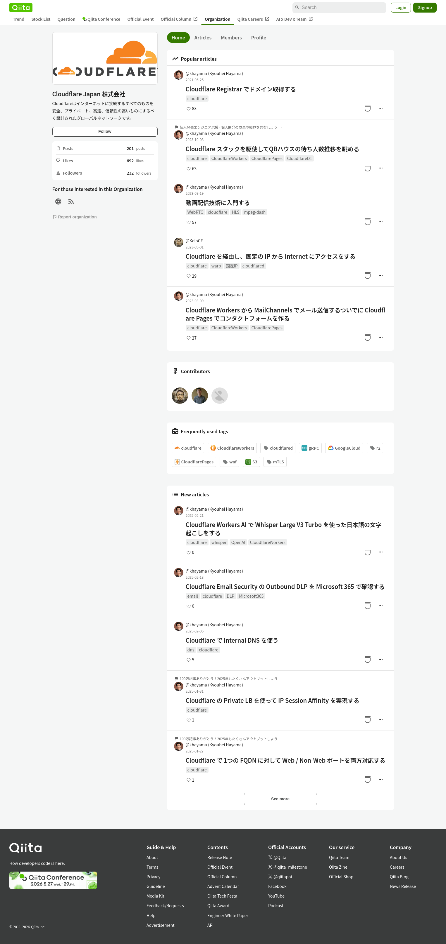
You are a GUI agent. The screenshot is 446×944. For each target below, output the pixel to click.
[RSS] (71, 202)
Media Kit (155, 896)
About (152, 857)
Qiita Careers (253, 19)
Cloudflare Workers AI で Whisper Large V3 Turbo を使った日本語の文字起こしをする (284, 529)
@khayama (214, 73)
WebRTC (195, 212)
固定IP (232, 266)
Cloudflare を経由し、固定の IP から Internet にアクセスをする (271, 256)
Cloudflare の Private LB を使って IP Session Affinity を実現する (272, 700)
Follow (104, 131)
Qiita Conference (101, 19)
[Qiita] (20, 7)
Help (151, 915)
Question (66, 19)
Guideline (156, 886)
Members (231, 37)
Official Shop (341, 876)
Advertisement (161, 925)
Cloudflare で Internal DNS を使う (232, 640)
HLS (236, 212)
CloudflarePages (267, 158)
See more (280, 799)
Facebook (277, 886)
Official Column (179, 19)
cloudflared (253, 266)
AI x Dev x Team (294, 19)
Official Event (140, 19)
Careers (397, 867)
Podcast (275, 905)
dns (190, 650)
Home (178, 37)
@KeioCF (194, 241)
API (210, 925)
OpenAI (238, 542)
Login (401, 7)
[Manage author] (380, 108)
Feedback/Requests (165, 905)
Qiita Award (218, 905)
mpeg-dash (255, 212)
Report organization (74, 217)
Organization (217, 19)
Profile (258, 37)
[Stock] (367, 108)
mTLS (275, 462)
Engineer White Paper (227, 915)
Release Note (219, 857)
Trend (18, 19)
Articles (202, 37)
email (192, 596)
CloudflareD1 (299, 158)
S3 (251, 462)
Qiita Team (339, 857)
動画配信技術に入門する (218, 203)
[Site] (58, 202)
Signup (425, 7)
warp (216, 266)
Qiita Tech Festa (222, 896)
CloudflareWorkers (229, 158)
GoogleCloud (344, 448)
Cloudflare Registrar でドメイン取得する (241, 89)
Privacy (153, 876)
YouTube (276, 896)
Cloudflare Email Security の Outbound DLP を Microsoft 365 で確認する (285, 587)
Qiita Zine (338, 867)
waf (229, 462)
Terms (152, 867)
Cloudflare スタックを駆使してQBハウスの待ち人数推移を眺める (272, 149)
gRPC (310, 448)
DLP (230, 596)
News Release (403, 886)
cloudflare (197, 98)
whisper (219, 542)
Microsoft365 (251, 596)
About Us (398, 857)
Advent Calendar (223, 886)
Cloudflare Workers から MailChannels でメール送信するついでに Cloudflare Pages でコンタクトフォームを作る (285, 314)
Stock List (40, 19)
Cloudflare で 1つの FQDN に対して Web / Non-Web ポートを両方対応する (285, 760)
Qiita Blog (399, 876)
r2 (374, 448)
